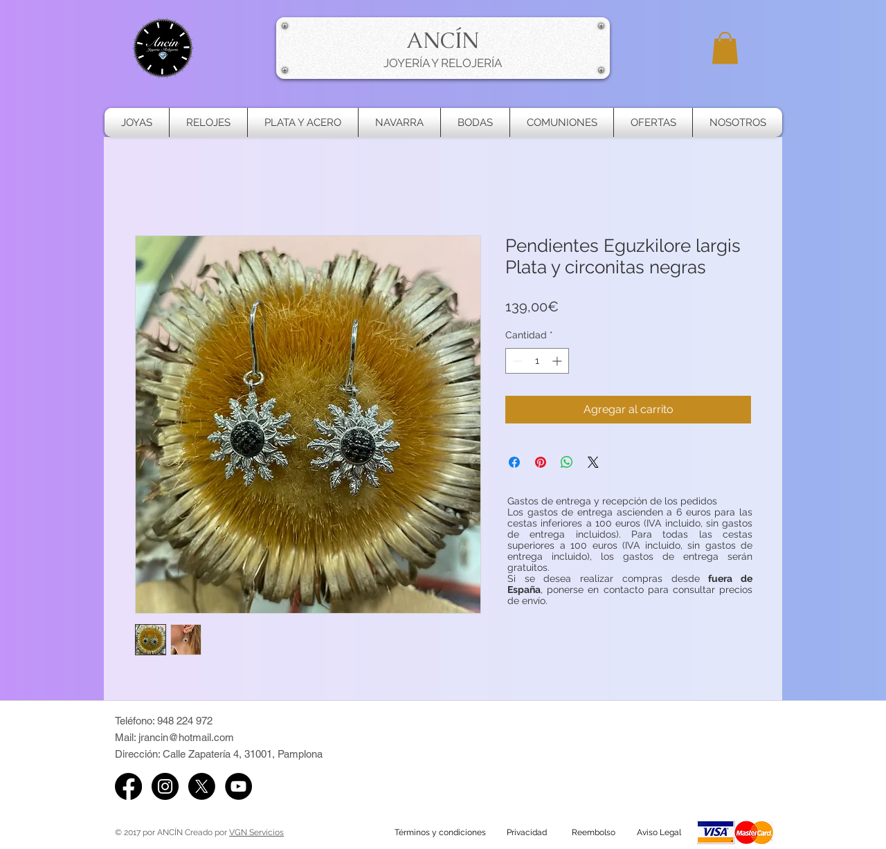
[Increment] (558, 361)
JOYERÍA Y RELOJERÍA (442, 63)
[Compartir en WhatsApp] (567, 462)
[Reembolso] (593, 832)
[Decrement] (516, 361)
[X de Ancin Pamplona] (201, 786)
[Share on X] (593, 462)
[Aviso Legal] (659, 832)
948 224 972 (185, 721)
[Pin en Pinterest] (540, 462)
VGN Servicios (256, 832)
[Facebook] (128, 786)
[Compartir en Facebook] (514, 462)
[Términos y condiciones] (440, 832)
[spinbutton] (537, 361)
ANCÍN (442, 40)
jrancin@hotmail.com (186, 737)
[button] (725, 48)
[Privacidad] (526, 832)
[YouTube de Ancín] (238, 786)
